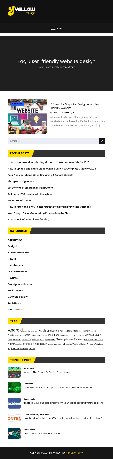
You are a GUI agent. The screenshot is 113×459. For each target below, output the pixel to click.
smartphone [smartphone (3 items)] (50, 340)
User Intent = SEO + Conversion (42, 433)
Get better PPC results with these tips (30, 194)
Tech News (14, 303)
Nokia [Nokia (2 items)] (10, 340)
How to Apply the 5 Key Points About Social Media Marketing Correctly (49, 206)
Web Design (17, 104)
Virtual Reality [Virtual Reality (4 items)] (40, 344)
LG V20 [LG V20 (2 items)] (72, 335)
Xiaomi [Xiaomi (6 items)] (15, 348)
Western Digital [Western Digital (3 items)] (79, 344)
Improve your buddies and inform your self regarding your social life (63, 403)
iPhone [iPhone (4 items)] (55, 335)
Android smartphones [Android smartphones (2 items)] (30, 331)
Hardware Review (18, 252)
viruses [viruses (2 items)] (50, 344)
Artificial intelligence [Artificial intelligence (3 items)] (74, 331)
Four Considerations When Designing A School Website (40, 175)
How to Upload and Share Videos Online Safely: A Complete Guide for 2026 (52, 168)
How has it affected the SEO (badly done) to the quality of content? (63, 418)
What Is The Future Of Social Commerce (47, 372)
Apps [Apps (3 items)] (62, 331)
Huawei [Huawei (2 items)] (33, 335)
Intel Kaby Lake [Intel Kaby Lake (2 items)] (42, 335)
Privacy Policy (75, 452)
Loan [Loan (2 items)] (82, 335)
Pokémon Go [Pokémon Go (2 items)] (26, 340)
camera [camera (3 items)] (86, 331)
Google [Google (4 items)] (26, 335)
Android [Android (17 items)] (15, 330)
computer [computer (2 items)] (94, 331)
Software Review (18, 297)
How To (12, 259)
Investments (15, 265)
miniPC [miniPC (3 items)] (98, 335)
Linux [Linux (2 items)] (78, 335)
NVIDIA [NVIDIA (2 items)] (15, 340)
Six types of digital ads (21, 181)
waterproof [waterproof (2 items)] (57, 344)
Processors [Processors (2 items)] (35, 340)
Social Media (15, 290)
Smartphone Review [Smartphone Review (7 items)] (70, 339)
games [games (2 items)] (19, 335)
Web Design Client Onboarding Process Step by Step (39, 213)
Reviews (13, 278)
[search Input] (56, 141)
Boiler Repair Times (19, 200)
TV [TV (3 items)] (24, 344)
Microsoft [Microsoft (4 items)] (89, 335)
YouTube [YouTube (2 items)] (32, 349)
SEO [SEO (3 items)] (42, 340)
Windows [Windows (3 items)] (91, 344)
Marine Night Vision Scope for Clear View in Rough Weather (58, 387)
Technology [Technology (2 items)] (18, 344)
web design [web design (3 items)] (67, 344)
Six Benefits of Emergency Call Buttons (30, 187)
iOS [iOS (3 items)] (49, 335)
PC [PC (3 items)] (19, 340)
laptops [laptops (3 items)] (63, 335)
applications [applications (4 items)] (53, 330)
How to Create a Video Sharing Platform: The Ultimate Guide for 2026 (48, 162)
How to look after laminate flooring (28, 219)
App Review (15, 240)
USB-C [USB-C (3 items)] (29, 344)
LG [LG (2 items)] (68, 335)
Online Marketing (18, 271)
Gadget (12, 246)
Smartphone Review (20, 284)
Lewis (55, 113)
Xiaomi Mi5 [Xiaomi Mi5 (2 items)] (24, 349)
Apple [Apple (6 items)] (42, 330)
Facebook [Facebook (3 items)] (12, 335)
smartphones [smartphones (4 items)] (91, 339)
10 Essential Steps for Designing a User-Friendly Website (75, 106)
